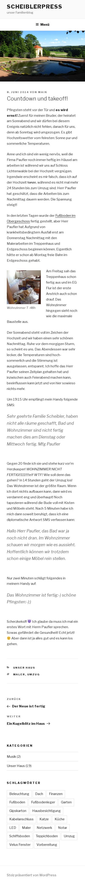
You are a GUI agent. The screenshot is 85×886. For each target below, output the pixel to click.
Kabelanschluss (21, 819)
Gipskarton (17, 811)
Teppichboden (47, 836)
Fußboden (17, 802)
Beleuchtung (19, 794)
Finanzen (56, 794)
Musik (11, 757)
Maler (19, 674)
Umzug (33, 674)
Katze (44, 819)
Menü (42, 24)
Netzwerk (44, 828)
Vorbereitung (46, 845)
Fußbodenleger (43, 802)
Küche (60, 819)
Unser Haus (24, 667)
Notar (62, 828)
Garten (66, 802)
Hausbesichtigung (46, 811)
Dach (39, 794)
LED (12, 828)
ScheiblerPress (34, 6)
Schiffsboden (19, 836)
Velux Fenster (20, 845)
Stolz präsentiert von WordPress (31, 875)
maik (42, 92)
